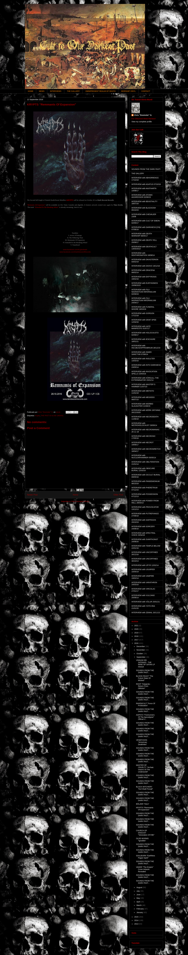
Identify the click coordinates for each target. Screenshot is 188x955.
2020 (136, 629)
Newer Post (32, 495)
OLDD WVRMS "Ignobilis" (142, 839)
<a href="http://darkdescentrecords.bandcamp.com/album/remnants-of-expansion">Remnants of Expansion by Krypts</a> (75, 221)
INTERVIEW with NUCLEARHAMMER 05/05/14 (143, 456)
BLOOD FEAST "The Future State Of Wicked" (144, 678)
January (139, 912)
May (138, 898)
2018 (136, 636)
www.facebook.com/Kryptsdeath (75, 250)
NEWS (41, 91)
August (139, 887)
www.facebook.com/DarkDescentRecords (75, 252)
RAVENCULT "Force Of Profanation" (145, 704)
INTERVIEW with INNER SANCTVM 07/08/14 (141, 353)
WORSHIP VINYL (128, 91)
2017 (136, 640)
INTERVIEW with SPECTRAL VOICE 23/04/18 (143, 534)
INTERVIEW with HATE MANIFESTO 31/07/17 (141, 327)
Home (75, 495)
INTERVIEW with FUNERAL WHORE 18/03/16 (142, 308)
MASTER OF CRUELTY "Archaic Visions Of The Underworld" (145, 768)
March (139, 905)
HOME (30, 91)
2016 (136, 643)
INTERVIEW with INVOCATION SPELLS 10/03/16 (144, 372)
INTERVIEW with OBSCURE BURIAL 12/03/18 (143, 469)
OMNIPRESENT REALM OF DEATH (100, 91)
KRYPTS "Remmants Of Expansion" (144, 809)
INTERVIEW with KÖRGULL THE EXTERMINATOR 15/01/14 (145, 379)
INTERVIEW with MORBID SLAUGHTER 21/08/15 (142, 405)
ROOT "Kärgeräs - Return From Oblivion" (143, 686)
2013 (136, 924)
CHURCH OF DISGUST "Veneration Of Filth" (145, 832)
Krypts (37, 416)
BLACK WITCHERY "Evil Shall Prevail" (144, 788)
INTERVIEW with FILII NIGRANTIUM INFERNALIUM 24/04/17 (143, 300)
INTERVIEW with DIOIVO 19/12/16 (145, 266)
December (140, 646)
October (139, 654)
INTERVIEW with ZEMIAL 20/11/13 (145, 612)
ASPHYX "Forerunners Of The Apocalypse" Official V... (145, 717)
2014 (136, 920)
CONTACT (145, 91)
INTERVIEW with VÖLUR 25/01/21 (145, 602)
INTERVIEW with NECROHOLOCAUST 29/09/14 (144, 424)
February (140, 909)
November (140, 650)
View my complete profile (141, 122)
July (138, 891)
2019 (136, 633)
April (138, 902)
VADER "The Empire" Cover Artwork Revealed (144, 869)
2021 (136, 626)
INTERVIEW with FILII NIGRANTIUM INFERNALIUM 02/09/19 (143, 292)
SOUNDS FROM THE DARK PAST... (145, 671)
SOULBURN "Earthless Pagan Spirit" (145, 857)
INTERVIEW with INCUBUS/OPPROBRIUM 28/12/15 (145, 347)
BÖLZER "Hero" (142, 804)
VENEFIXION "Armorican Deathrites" (141, 742)
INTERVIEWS (55, 91)
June (138, 895)
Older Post (118, 495)
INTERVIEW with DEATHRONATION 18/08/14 (143, 254)
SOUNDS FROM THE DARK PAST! (146, 169)
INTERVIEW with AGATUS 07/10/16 (146, 184)
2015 (136, 917)
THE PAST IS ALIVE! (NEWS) (52, 416)
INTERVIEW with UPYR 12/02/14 (144, 565)
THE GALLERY (73, 91)
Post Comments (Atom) (80, 501)
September (141, 657)
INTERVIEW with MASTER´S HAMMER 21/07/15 (143, 385)
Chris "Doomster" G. (143, 115)
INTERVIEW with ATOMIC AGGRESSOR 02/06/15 (142, 196)
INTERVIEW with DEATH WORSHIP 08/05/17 (141, 235)
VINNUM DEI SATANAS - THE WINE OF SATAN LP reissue (145, 663)
